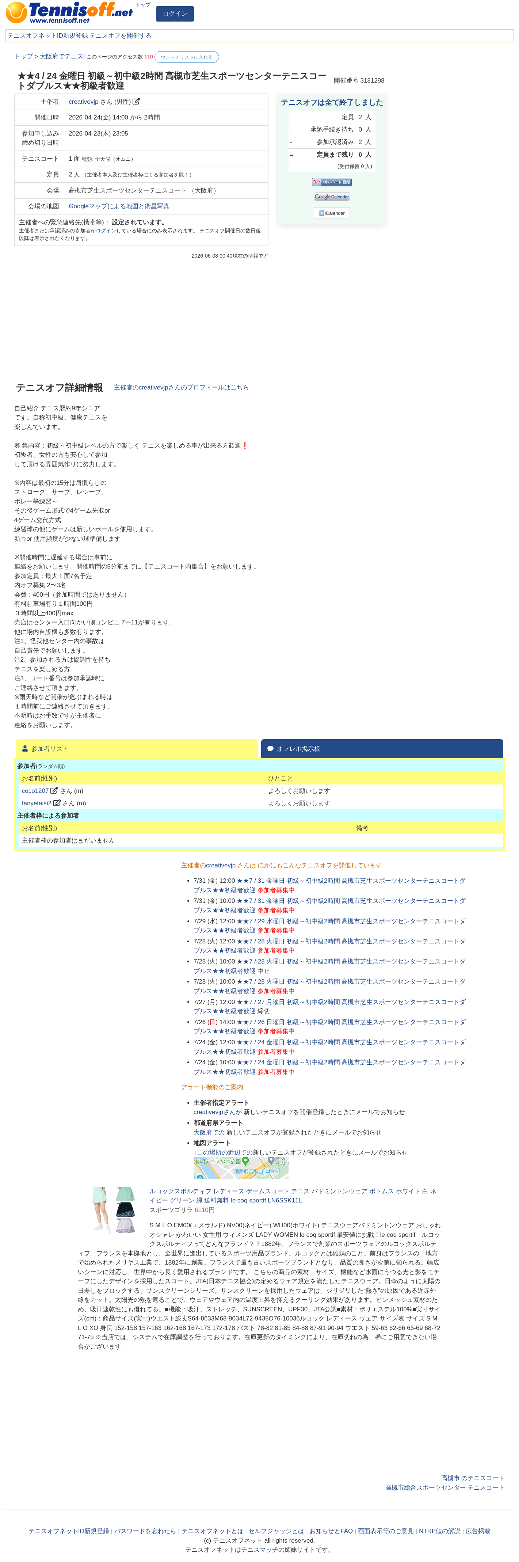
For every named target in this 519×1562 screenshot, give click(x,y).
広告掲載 (478, 1531)
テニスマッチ (259, 1549)
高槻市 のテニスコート (473, 1478)
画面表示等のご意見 (386, 1531)
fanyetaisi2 (36, 803)
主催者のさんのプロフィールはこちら (181, 387)
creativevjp (83, 101)
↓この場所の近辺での (223, 1152)
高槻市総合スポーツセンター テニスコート (445, 1487)
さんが (219, 1112)
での (210, 1132)
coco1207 (35, 790)
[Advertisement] (450, 160)
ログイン (175, 13)
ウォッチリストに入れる (187, 57)
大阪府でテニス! (62, 56)
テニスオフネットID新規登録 (47, 35)
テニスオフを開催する (120, 35)
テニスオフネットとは (213, 1531)
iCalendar (332, 213)
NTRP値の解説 (440, 1531)
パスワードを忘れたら (145, 1531)
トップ (142, 5)
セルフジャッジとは (276, 1531)
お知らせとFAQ (331, 1531)
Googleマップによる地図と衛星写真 (119, 206)
